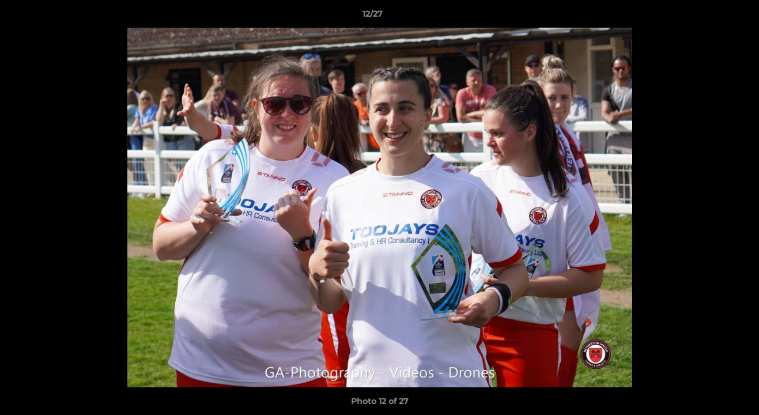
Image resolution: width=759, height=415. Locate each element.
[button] (711, 17)
